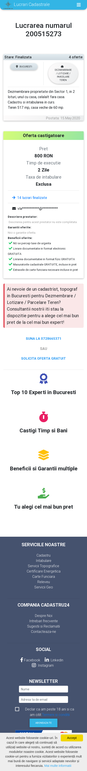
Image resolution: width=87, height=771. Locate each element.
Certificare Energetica (44, 571)
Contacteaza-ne (43, 631)
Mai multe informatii (57, 765)
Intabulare (43, 560)
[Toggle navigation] (78, 5)
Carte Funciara (43, 576)
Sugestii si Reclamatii (43, 626)
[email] (43, 699)
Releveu (43, 582)
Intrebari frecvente (43, 621)
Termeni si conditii (56, 714)
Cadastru (43, 555)
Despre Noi (43, 615)
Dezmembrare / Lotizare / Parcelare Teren (63, 73)
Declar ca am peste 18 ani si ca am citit (49, 709)
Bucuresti (24, 66)
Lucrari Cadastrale (27, 5)
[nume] (43, 689)
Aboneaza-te (43, 722)
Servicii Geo (43, 587)
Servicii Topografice (43, 566)
